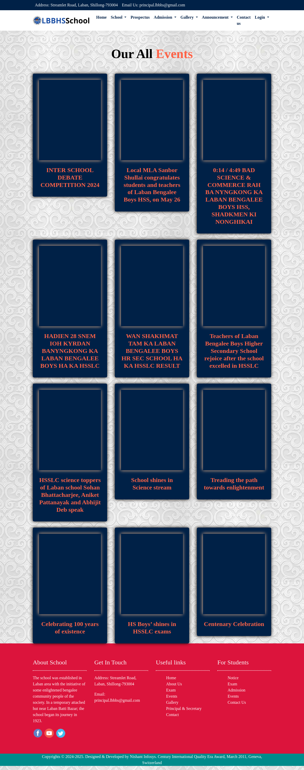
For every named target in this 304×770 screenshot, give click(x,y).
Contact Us (237, 702)
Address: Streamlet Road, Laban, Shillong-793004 (76, 5)
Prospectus (139, 17)
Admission (236, 690)
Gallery (172, 702)
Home (101, 17)
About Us (174, 684)
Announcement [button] (216, 17)
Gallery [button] (187, 17)
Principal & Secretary (184, 708)
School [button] (117, 17)
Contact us (244, 20)
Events (171, 696)
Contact (172, 714)
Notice (233, 678)
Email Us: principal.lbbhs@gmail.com (153, 5)
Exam (171, 690)
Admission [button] (163, 17)
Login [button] (260, 17)
